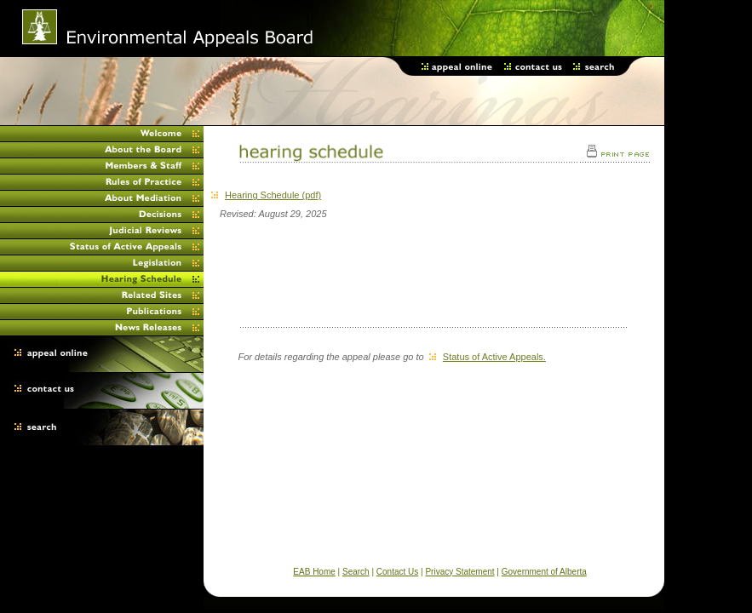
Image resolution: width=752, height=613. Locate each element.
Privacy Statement (459, 571)
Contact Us (397, 571)
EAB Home (314, 571)
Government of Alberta (544, 571)
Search (356, 571)
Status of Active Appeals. (487, 357)
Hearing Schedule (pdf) (266, 195)
